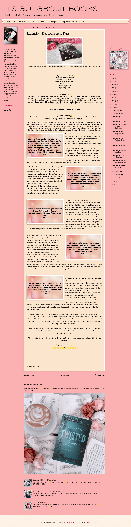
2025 (113, 81)
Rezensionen (38, 21)
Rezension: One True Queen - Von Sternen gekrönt (48, 491)
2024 (113, 85)
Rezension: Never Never (40, 502)
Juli (115, 181)
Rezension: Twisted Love (33, 384)
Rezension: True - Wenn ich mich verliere (118, 133)
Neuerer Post (29, 375)
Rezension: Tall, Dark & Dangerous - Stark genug (119, 126)
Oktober (116, 171)
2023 (113, 88)
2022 (113, 91)
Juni (115, 184)
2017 (113, 107)
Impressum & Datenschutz (73, 21)
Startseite (10, 21)
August (116, 178)
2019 (113, 101)
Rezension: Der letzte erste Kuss (119, 151)
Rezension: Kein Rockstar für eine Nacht (119, 140)
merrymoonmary (72, 522)
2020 (113, 97)
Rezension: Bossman (119, 121)
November (117, 113)
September (117, 174)
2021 (113, 94)
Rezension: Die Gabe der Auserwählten (119, 161)
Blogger (87, 522)
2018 (113, 104)
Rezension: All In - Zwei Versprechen (44, 480)
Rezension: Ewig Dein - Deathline (120, 156)
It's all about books (51, 9)
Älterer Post (100, 375)
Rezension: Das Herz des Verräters (119, 166)
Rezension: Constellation (118, 117)
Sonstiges (53, 21)
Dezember (117, 110)
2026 (113, 78)
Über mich (24, 21)
